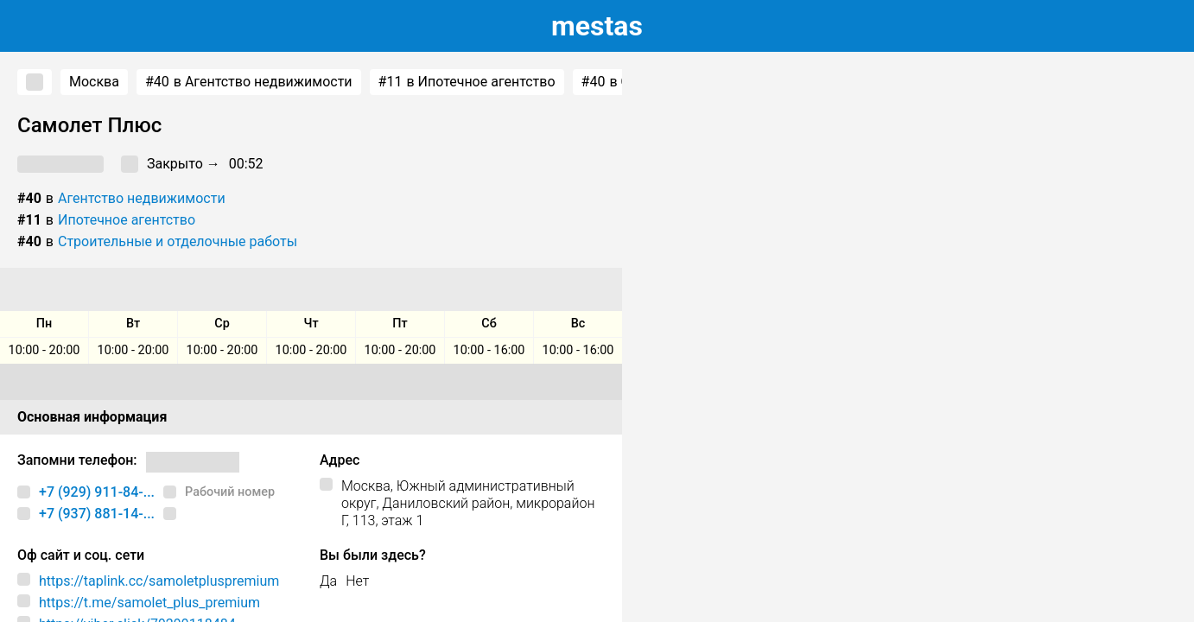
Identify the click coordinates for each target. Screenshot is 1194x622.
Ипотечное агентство (126, 220)
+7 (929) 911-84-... (97, 492)
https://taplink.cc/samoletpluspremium (159, 581)
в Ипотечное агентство (467, 82)
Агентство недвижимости (141, 198)
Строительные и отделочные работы (177, 241)
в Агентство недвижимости (248, 82)
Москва (94, 81)
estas (597, 26)
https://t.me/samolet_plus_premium (149, 602)
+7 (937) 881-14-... (97, 513)
